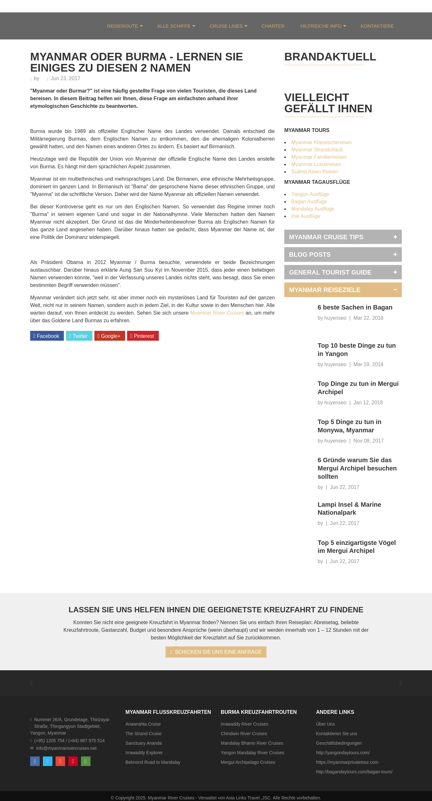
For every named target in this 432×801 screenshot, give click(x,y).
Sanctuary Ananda (143, 743)
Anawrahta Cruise (143, 724)
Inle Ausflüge (306, 216)
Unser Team (73, 6)
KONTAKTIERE (377, 26)
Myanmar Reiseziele (325, 289)
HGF (135, 6)
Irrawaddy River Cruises (244, 724)
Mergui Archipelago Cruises (248, 762)
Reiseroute (122, 26)
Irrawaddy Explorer (144, 752)
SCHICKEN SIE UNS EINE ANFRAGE (216, 652)
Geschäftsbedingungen (339, 743)
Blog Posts (310, 254)
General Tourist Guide (330, 272)
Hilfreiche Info (320, 26)
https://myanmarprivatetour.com (347, 762)
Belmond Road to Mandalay (152, 762)
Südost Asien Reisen (314, 171)
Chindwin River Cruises (244, 733)
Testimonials (108, 6)
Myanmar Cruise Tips (326, 236)
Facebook (46, 336)
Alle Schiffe (174, 26)
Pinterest (142, 336)
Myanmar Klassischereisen (321, 142)
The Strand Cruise (143, 733)
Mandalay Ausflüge (312, 209)
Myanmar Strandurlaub (317, 149)
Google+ (109, 336)
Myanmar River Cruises (217, 313)
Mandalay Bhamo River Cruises (252, 743)
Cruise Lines (226, 26)
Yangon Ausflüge (310, 194)
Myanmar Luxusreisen (316, 164)
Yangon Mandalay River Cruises (252, 752)
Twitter (78, 336)
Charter (273, 26)
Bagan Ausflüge (309, 201)
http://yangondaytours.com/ (343, 752)
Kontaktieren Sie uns (336, 733)
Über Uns (41, 6)
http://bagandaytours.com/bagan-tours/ (354, 771)
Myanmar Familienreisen (319, 157)
